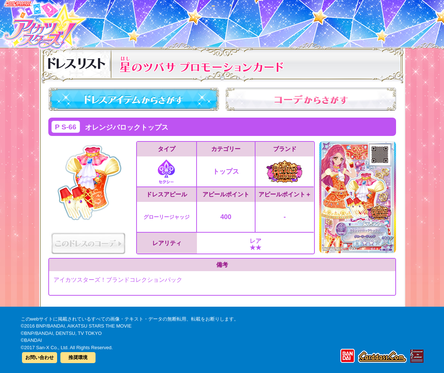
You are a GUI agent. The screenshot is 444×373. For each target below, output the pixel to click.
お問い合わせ (39, 357)
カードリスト (175, 21)
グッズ (269, 21)
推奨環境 (77, 357)
